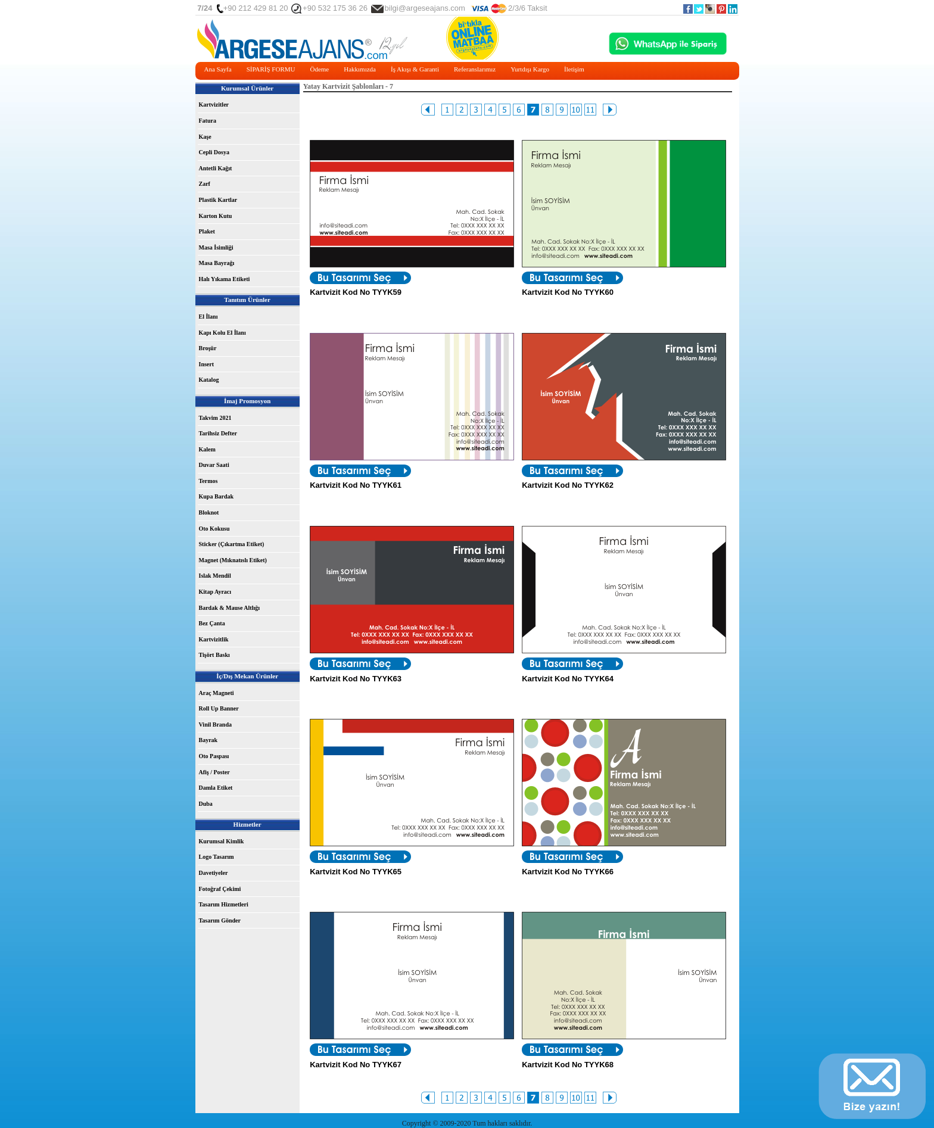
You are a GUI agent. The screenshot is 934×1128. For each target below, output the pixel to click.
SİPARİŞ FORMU (271, 69)
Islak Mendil (215, 575)
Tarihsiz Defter (218, 433)
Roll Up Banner (219, 708)
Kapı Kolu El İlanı (222, 332)
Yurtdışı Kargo (529, 69)
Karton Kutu (215, 216)
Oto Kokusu (214, 528)
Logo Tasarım (216, 856)
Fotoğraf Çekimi (220, 889)
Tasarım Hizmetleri (223, 904)
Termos (208, 481)
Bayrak (208, 740)
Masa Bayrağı (217, 263)
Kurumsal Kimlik (221, 841)
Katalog (209, 379)
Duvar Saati (214, 465)
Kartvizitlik (214, 639)
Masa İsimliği (216, 247)
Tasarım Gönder (220, 920)
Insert (206, 364)
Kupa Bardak (216, 496)
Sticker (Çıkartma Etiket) (231, 544)
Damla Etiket (216, 787)
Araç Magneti (216, 693)
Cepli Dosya (214, 152)
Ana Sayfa (218, 69)
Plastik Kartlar (218, 200)
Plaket (207, 231)
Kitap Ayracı (215, 591)
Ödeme (319, 69)
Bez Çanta (212, 623)
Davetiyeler (213, 873)
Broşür (208, 348)
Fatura (207, 120)
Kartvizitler (214, 104)
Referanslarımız (475, 69)
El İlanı (208, 316)
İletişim (574, 69)
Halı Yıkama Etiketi (224, 279)
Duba (206, 803)
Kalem (207, 449)
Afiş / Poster (214, 772)
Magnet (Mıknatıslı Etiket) (233, 560)
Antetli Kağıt (215, 168)
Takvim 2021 (215, 418)
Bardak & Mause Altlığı (229, 607)
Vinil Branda (215, 724)
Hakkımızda (360, 69)
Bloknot (209, 512)
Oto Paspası (214, 756)
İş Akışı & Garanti (415, 69)
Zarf (204, 183)
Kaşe (205, 136)
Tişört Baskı (214, 655)
